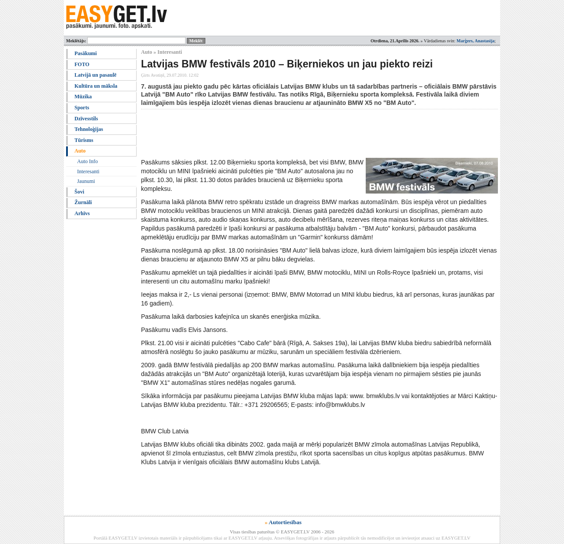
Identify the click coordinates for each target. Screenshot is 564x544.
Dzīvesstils (86, 119)
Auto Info (87, 161)
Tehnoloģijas (88, 129)
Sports (81, 107)
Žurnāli (83, 202)
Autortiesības (285, 522)
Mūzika (83, 96)
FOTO (81, 64)
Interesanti (88, 171)
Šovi (79, 192)
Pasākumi (85, 53)
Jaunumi (86, 181)
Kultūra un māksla (95, 86)
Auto (79, 151)
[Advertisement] (301, 133)
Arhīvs (82, 213)
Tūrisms (83, 140)
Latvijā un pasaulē (95, 75)
